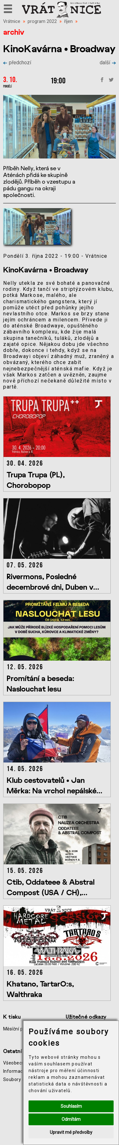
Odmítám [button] (71, 1119)
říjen (68, 21)
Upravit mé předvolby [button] (71, 1132)
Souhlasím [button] (71, 1106)
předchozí (17, 63)
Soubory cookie (19, 1079)
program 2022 (42, 21)
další (108, 63)
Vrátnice (11, 21)
